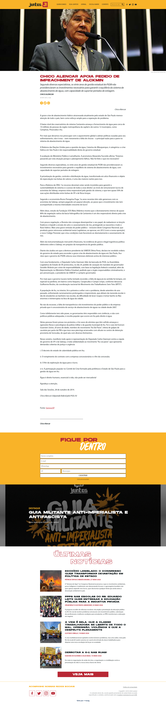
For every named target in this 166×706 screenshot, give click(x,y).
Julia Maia (86, 656)
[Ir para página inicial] (38, 7)
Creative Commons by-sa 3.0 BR (127, 695)
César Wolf (69, 605)
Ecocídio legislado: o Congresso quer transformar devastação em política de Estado (94, 573)
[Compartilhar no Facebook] (41, 103)
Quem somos (66, 4)
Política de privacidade (83, 479)
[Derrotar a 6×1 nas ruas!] (52, 657)
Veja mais (83, 674)
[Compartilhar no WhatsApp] (48, 103)
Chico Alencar (47, 94)
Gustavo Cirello (71, 633)
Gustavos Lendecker (83, 605)
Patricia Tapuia (71, 580)
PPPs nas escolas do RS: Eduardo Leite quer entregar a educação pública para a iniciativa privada (93, 599)
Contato (105, 4)
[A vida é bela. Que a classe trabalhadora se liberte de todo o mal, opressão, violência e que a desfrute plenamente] (52, 632)
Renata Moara (84, 580)
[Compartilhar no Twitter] (45, 103)
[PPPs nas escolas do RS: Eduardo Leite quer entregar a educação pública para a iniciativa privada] (52, 606)
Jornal (86, 4)
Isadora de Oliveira (73, 656)
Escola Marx (96, 4)
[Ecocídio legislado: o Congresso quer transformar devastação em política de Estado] (52, 581)
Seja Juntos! (77, 4)
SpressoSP (50, 408)
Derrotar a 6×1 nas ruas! (86, 653)
